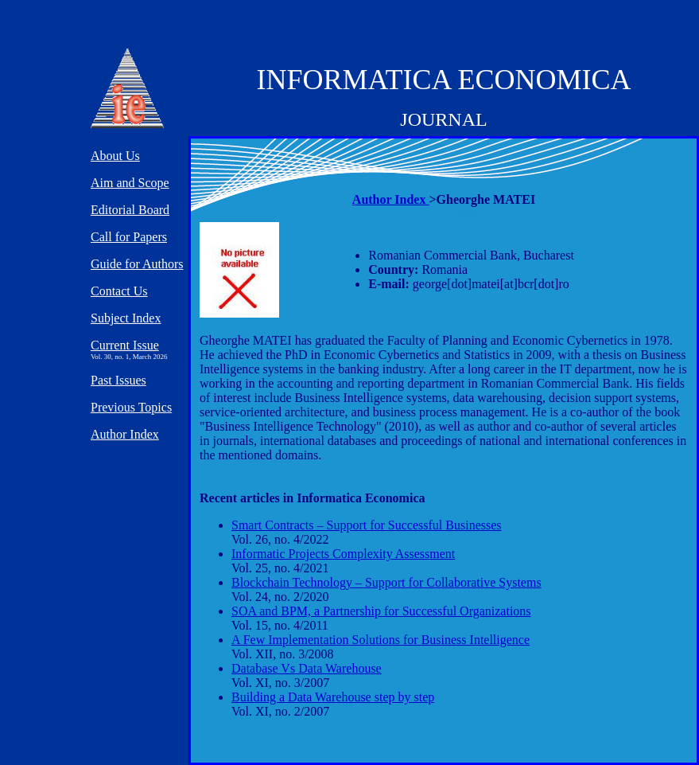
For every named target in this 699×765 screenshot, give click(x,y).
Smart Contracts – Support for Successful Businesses (366, 525)
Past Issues (118, 380)
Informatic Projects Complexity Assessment (343, 553)
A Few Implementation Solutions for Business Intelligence (380, 639)
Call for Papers (129, 237)
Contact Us (119, 291)
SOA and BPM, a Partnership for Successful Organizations (381, 611)
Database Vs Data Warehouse (306, 668)
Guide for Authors (137, 264)
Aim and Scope (130, 182)
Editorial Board (130, 210)
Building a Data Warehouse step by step (332, 697)
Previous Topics (131, 407)
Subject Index (126, 318)
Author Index (390, 199)
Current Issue (125, 345)
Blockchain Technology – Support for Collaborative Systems (386, 582)
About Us (115, 155)
